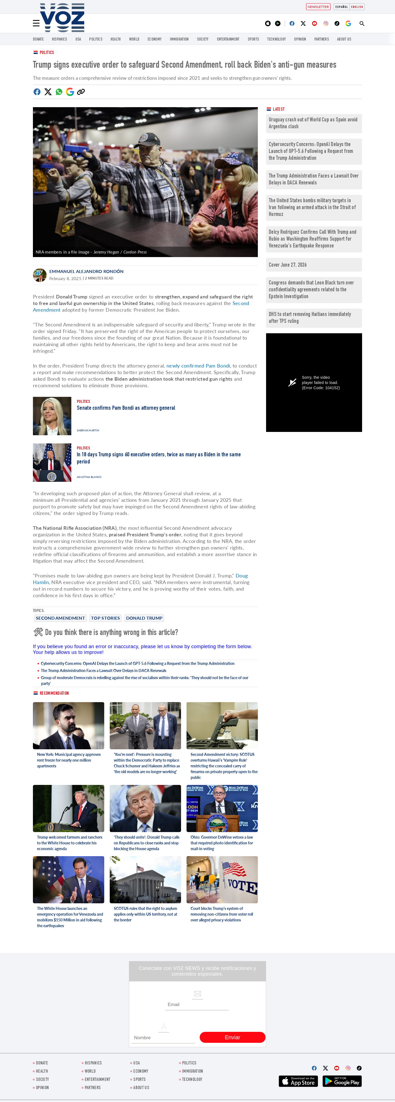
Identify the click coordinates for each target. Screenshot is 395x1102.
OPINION (300, 40)
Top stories (105, 617)
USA (78, 40)
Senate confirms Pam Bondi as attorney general (126, 408)
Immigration (179, 40)
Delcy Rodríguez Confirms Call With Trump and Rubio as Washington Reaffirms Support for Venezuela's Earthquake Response (312, 239)
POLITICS (95, 40)
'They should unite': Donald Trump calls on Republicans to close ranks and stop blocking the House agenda (146, 843)
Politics (47, 53)
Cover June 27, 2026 (288, 265)
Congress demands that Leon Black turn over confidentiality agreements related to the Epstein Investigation (311, 290)
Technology (276, 40)
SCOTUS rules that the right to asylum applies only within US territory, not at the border (145, 914)
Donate (38, 40)
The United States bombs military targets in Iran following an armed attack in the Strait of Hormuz (312, 208)
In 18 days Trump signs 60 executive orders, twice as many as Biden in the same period (159, 458)
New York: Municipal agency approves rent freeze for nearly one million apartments (69, 760)
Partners (321, 40)
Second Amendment (60, 617)
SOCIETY (203, 40)
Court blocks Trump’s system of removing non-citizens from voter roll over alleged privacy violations (222, 914)
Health (116, 40)
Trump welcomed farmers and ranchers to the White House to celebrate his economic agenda (69, 843)
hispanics (59, 40)
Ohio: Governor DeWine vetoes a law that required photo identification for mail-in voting (222, 843)
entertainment (228, 40)
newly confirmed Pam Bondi (198, 366)
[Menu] (36, 23)
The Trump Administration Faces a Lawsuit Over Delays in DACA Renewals (103, 670)
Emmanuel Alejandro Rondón (86, 271)
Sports (253, 40)
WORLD (134, 40)
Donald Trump (144, 617)
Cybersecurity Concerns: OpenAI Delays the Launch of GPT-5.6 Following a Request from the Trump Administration (138, 663)
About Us (344, 40)
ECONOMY (155, 40)
